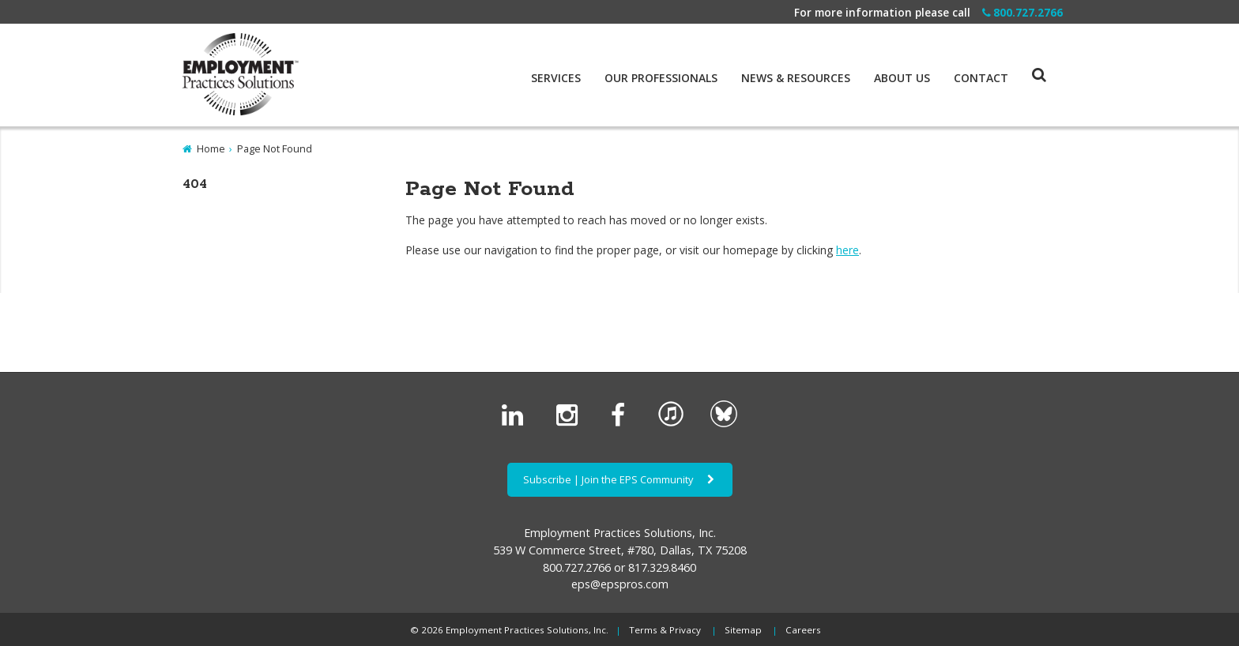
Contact (981, 78)
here (847, 249)
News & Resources (795, 78)
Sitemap (743, 630)
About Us (902, 78)
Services (556, 78)
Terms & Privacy (665, 630)
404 (195, 184)
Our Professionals (660, 78)
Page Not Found (274, 148)
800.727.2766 (1022, 12)
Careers (803, 630)
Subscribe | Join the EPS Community (620, 479)
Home (211, 148)
